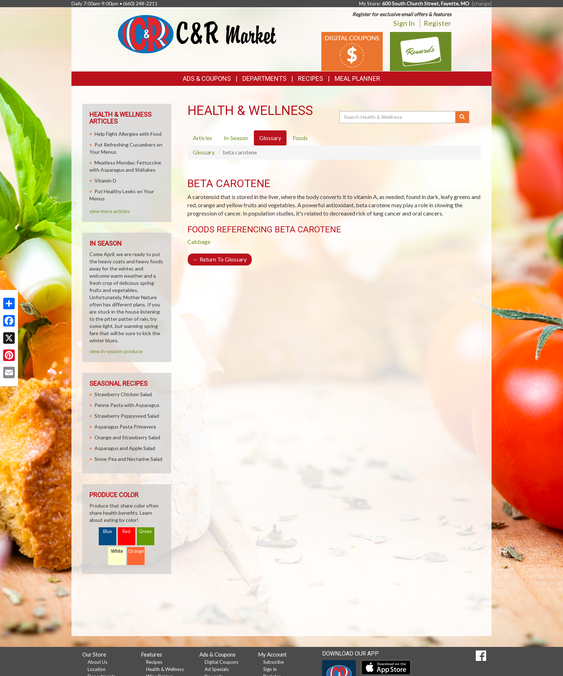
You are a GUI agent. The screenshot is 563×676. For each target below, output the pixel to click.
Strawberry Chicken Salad (123, 394)
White (117, 551)
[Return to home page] (196, 34)
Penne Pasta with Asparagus (126, 405)
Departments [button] (264, 78)
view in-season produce (116, 351)
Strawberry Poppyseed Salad (126, 416)
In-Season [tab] (236, 137)
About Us (97, 662)
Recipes (310, 78)
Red (126, 531)
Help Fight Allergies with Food (128, 134)
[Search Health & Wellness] (397, 117)
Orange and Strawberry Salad (127, 437)
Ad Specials (217, 669)
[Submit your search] (462, 117)
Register (437, 23)
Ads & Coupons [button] (207, 78)
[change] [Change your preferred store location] (482, 3)
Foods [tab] (300, 137)
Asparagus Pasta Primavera (125, 426)
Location (97, 669)
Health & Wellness (165, 669)
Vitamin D (105, 180)
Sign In (404, 23)
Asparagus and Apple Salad (124, 448)
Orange (136, 551)
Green (145, 531)
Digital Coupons (221, 662)
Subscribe (273, 662)
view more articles (109, 211)
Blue (107, 531)
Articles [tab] (202, 137)
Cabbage (198, 241)
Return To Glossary (220, 259)
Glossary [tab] (270, 137)
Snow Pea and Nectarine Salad (128, 459)
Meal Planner (357, 78)
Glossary (204, 152)
